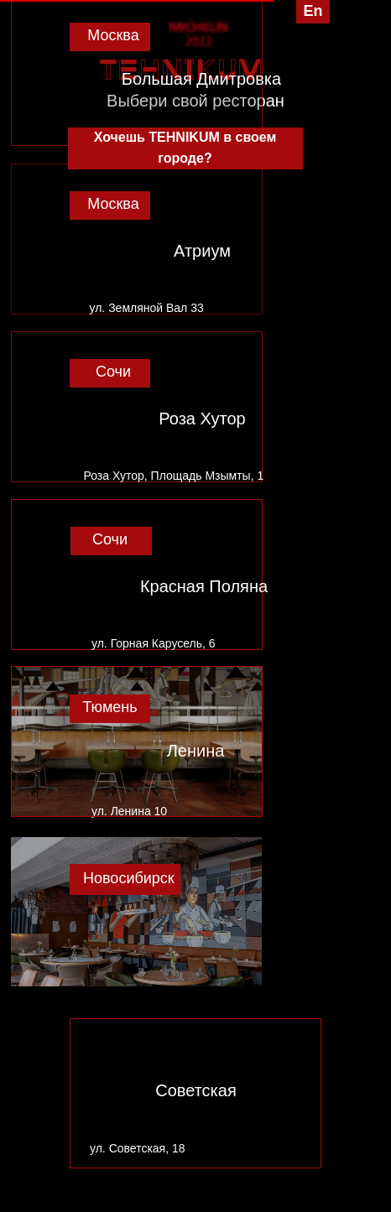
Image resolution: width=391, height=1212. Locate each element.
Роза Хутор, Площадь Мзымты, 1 (174, 475)
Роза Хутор (202, 418)
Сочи (113, 371)
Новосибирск (129, 878)
